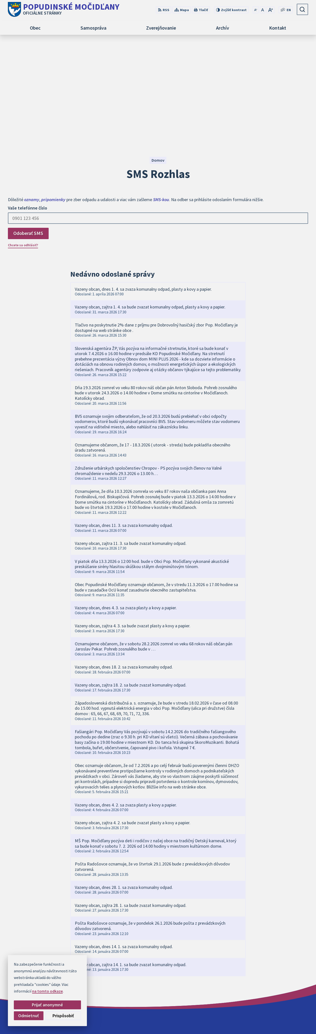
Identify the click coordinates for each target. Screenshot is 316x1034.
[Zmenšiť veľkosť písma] (256, 9)
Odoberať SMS (28, 131)
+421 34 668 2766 (267, 987)
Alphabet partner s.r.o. (148, 1020)
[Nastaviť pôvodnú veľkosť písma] (262, 9)
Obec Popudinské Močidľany (224, 1020)
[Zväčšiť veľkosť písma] (270, 9)
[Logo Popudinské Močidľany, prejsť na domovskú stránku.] (63, 9)
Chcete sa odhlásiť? (23, 143)
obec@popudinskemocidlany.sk (280, 993)
